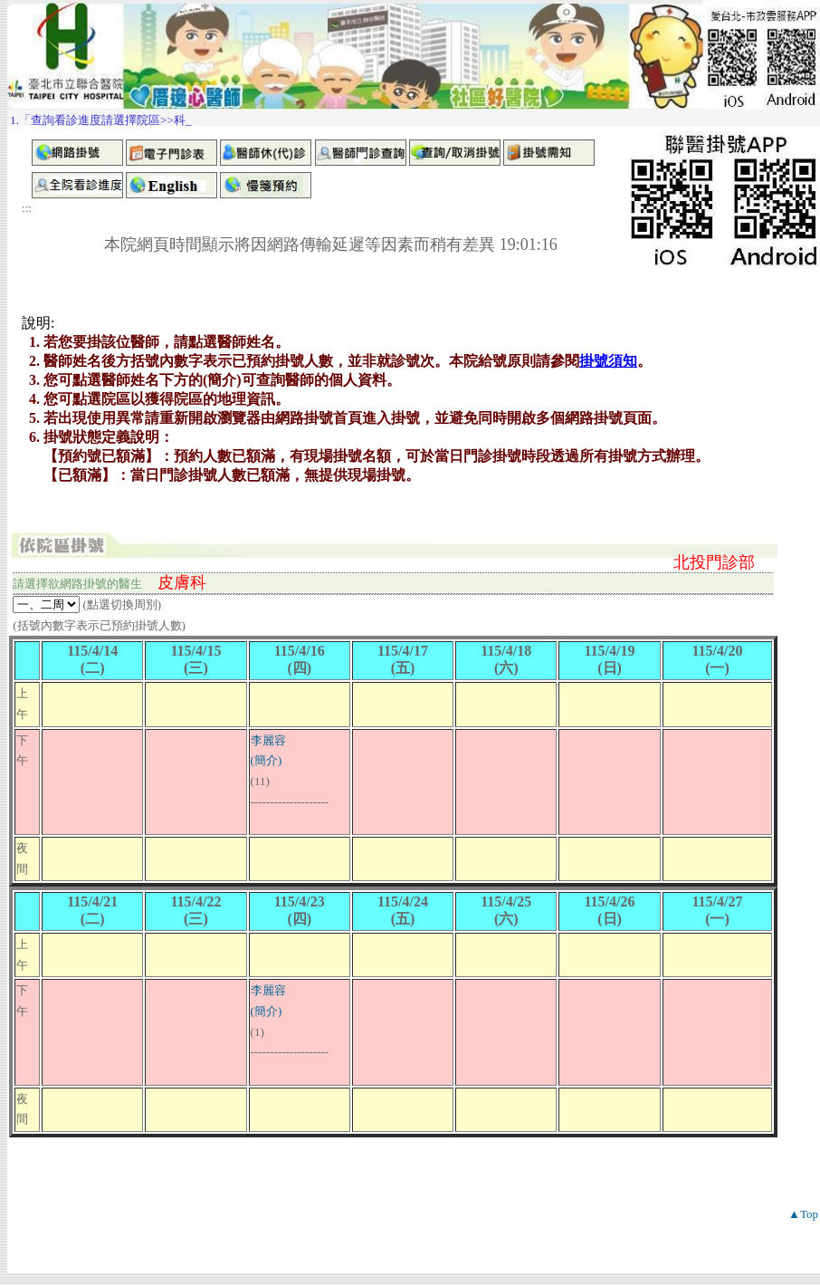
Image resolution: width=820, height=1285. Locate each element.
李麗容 (268, 740)
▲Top (803, 1214)
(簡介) (266, 760)
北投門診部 (714, 562)
